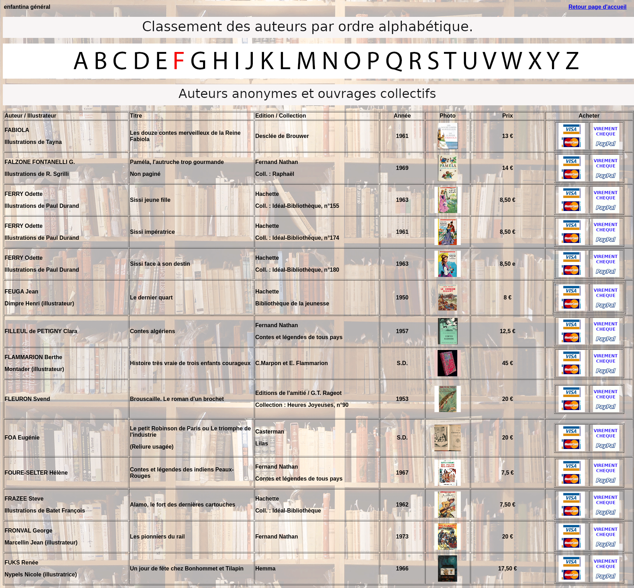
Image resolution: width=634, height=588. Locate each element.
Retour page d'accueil (597, 7)
